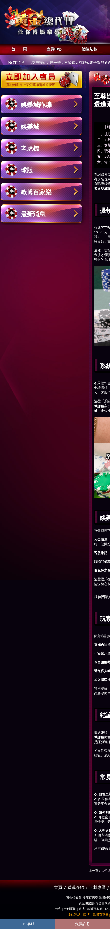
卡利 (58, 909)
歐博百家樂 (36, 192)
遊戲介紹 (75, 887)
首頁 (17, 48)
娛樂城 (30, 126)
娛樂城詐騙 (36, 104)
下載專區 (97, 887)
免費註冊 (82, 924)
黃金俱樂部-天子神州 (54, 21)
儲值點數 (88, 48)
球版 (27, 170)
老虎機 (30, 148)
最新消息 (33, 214)
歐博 (82, 909)
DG (107, 909)
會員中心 (53, 48)
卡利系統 (70, 909)
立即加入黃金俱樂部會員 (43, 76)
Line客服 (28, 924)
